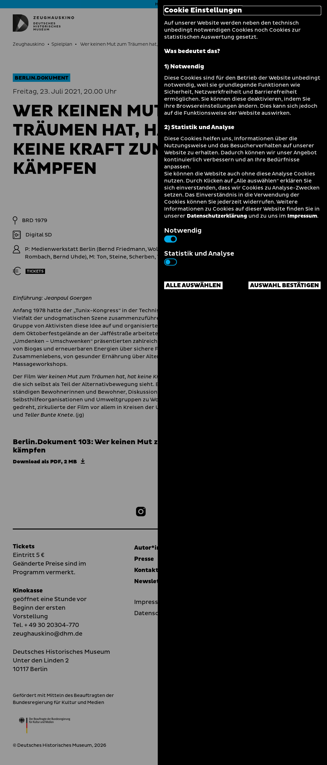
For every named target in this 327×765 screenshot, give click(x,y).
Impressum (302, 216)
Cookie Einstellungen (203, 10)
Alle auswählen (193, 285)
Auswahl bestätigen (284, 285)
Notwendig (183, 234)
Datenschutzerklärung (217, 216)
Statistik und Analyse (199, 257)
